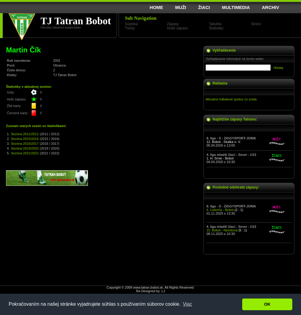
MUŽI (180, 7)
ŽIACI (204, 7)
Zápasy (173, 24)
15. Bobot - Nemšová (221, 230)
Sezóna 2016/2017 (24, 143)
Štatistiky (216, 28)
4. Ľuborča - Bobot (220, 210)
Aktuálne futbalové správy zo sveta (231, 99)
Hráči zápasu (177, 28)
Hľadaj (278, 68)
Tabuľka (215, 24)
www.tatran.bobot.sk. (148, 287)
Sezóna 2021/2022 (24, 153)
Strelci (256, 24)
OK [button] (267, 304)
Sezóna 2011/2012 (24, 134)
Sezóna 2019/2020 (24, 148)
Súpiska (131, 24)
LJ (163, 291)
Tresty (130, 28)
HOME (156, 7)
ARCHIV (270, 7)
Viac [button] (187, 304)
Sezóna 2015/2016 (24, 139)
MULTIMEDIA (236, 7)
